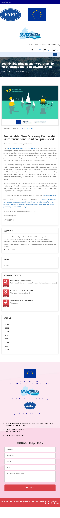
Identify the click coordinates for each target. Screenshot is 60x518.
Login (56, 50)
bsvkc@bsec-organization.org (15, 435)
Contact (9, 2)
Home (3, 71)
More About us (9, 250)
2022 (7, 335)
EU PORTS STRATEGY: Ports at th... (22, 291)
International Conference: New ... (21, 280)
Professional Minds (51, 501)
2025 (7, 324)
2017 (7, 350)
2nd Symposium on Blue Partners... (22, 301)
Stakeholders (37, 50)
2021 (7, 339)
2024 (7, 328)
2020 (7, 342)
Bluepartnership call (49, 195)
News (10, 71)
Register (48, 50)
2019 (7, 346)
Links (3, 2)
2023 (7, 332)
